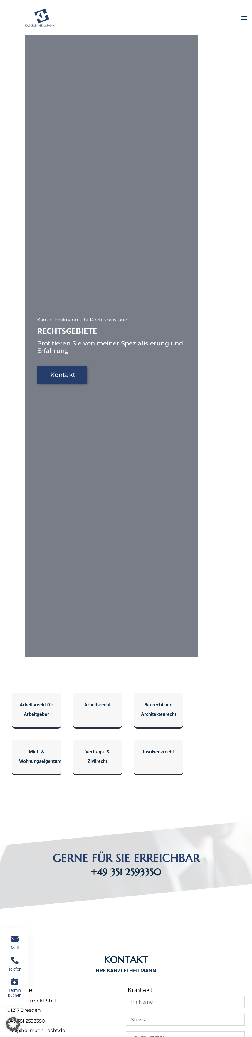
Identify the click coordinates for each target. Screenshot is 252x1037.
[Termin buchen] (15, 981)
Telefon (14, 969)
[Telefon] (15, 960)
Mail (15, 947)
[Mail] (15, 938)
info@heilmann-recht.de (36, 1030)
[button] (244, 18)
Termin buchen (14, 993)
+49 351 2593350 (126, 872)
